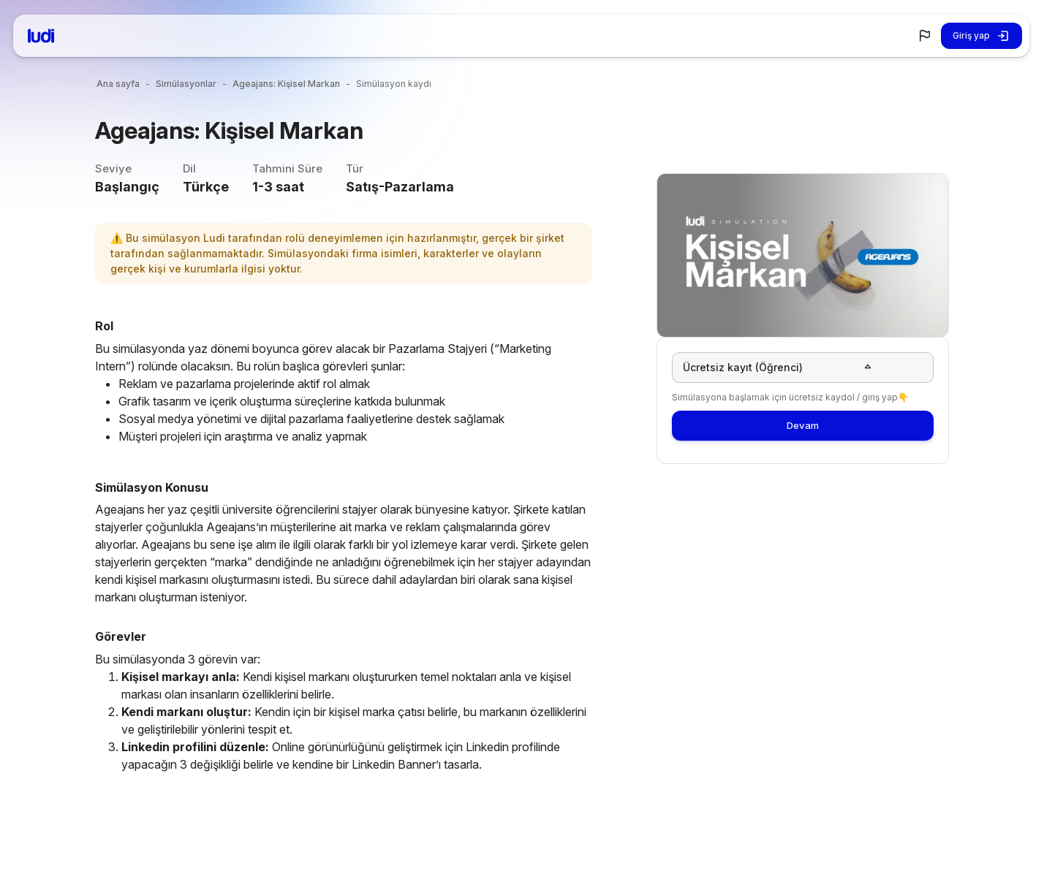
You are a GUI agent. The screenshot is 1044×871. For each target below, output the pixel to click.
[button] (925, 36)
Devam (802, 431)
